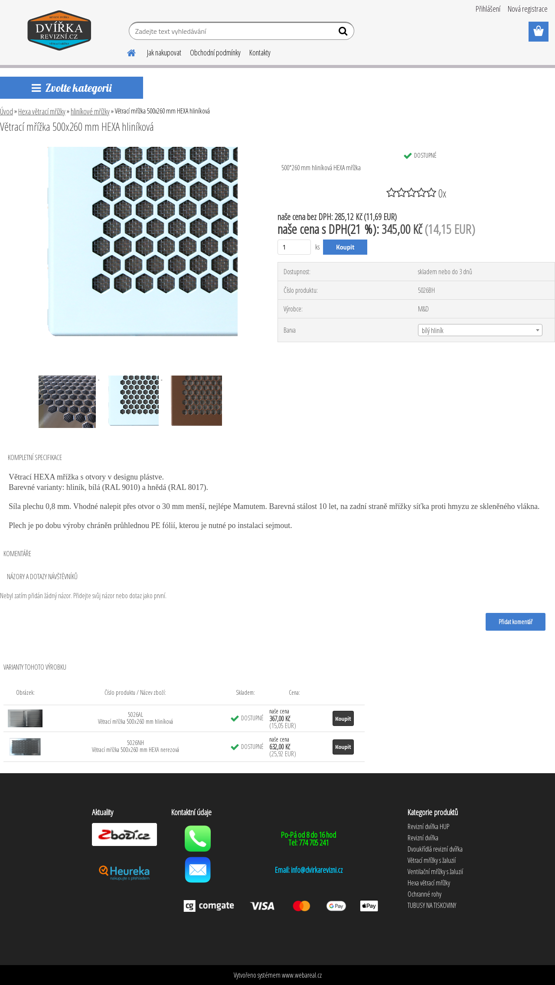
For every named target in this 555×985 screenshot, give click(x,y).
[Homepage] (126, 52)
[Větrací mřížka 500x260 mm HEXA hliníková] (129, 150)
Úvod (6, 111)
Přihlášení (488, 8)
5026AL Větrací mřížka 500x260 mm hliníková (135, 718)
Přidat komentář (515, 621)
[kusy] (294, 247)
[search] (344, 33)
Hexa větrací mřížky (41, 111)
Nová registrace (528, 8)
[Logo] (59, 32)
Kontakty (260, 52)
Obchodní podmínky (215, 52)
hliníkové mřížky (90, 111)
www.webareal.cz (302, 975)
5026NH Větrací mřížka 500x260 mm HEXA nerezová (135, 746)
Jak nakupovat (164, 52)
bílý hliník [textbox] (433, 330)
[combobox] (480, 330)
